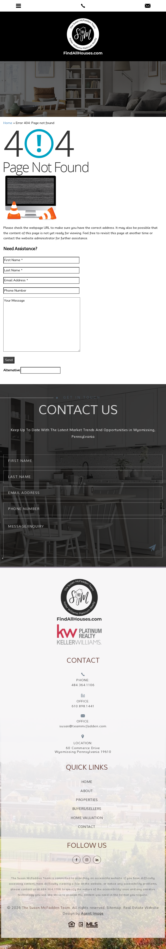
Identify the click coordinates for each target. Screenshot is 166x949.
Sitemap (114, 917)
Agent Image (92, 923)
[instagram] (96, 860)
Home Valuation (96, 818)
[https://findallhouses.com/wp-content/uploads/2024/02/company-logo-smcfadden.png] (70, 599)
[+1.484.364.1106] (83, 689)
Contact (96, 827)
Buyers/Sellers (96, 809)
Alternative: (11, 370)
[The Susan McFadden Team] (83, 36)
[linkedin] (106, 860)
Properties (96, 800)
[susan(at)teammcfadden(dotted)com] (147, 6)
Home (96, 782)
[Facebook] (86, 860)
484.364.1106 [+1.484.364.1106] (51, 898)
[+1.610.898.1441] (83, 710)
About (96, 791)
